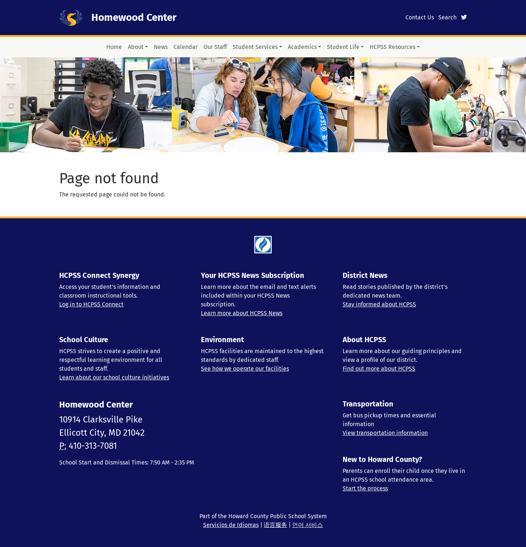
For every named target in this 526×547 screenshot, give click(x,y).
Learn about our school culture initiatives (114, 377)
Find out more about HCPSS (379, 368)
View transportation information (385, 432)
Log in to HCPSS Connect (91, 304)
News (161, 46)
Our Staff (215, 46)
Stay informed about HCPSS (379, 304)
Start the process (365, 488)
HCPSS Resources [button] (392, 46)
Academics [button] (302, 46)
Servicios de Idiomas (231, 524)
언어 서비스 (307, 524)
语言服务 (275, 524)
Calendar (186, 46)
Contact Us (419, 17)
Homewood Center (133, 17)
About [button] (136, 46)
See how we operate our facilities (245, 368)
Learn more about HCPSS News (241, 313)
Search (447, 17)
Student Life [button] (343, 46)
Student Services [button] (255, 46)
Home (114, 46)
